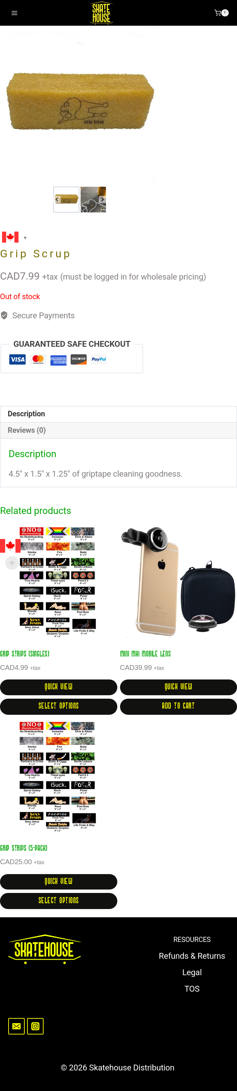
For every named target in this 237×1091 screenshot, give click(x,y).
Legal (192, 972)
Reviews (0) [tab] (27, 430)
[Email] (16, 1026)
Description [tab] (26, 413)
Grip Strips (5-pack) (23, 849)
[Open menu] (14, 13)
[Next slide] (102, 199)
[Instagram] (35, 1026)
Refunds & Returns (192, 956)
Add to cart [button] (178, 706)
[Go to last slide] (57, 199)
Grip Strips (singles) (24, 654)
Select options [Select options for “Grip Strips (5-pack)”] (58, 901)
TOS (192, 989)
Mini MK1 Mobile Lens (145, 654)
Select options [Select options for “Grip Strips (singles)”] (58, 706)
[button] (66, 199)
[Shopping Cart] (221, 13)
